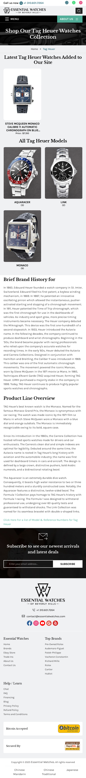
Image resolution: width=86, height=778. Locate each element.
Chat (6, 689)
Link (64, 202)
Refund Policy (11, 710)
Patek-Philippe (53, 652)
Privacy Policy (11, 705)
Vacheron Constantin (56, 656)
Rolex (48, 665)
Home (35, 49)
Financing (8, 697)
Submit (79, 11)
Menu (14, 19)
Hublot (48, 673)
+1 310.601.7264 (31, 3)
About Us (69, 19)
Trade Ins (8, 656)
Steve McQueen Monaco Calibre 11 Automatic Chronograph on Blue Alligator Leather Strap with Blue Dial (22, 127)
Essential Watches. (43, 762)
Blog (6, 701)
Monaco (22, 265)
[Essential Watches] (24, 10)
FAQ (5, 693)
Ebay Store (9, 652)
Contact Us (9, 665)
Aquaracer (22, 202)
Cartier (48, 669)
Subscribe (67, 564)
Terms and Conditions (15, 714)
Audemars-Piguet (54, 648)
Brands (7, 648)
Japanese (72, 770)
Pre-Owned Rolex (54, 644)
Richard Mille (52, 661)
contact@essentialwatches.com (43, 616)
